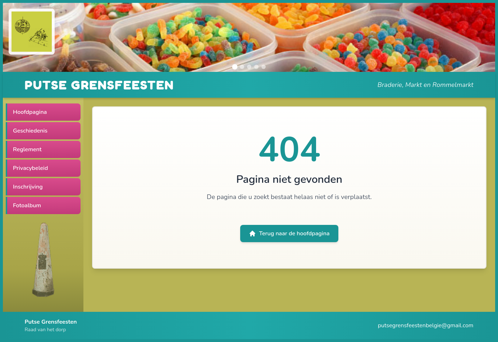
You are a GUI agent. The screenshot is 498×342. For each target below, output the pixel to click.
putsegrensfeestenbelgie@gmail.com (426, 325)
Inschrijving (28, 187)
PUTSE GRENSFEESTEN (99, 84)
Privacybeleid (30, 168)
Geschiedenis (30, 131)
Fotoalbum (27, 205)
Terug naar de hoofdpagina (289, 233)
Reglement (27, 149)
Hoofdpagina (30, 112)
